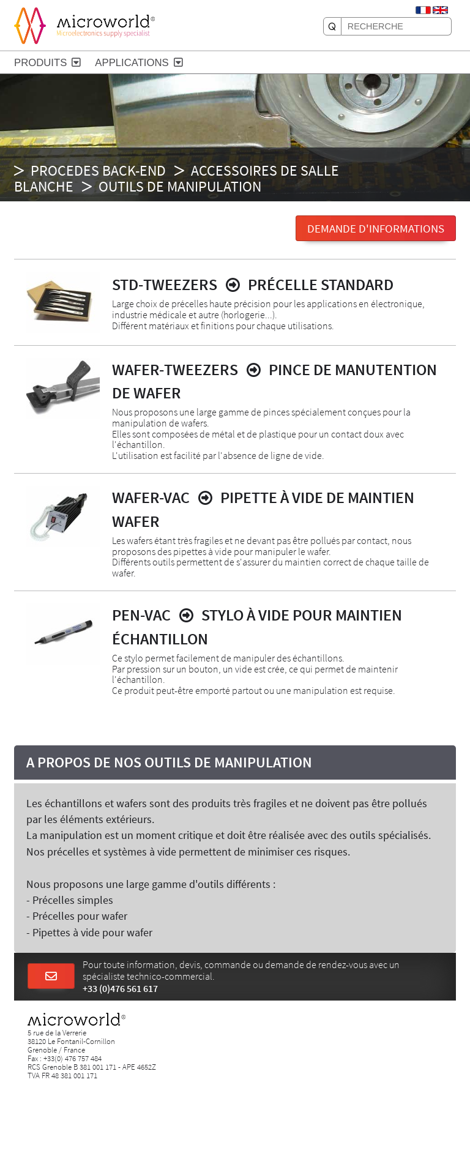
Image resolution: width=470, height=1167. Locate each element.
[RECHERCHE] (332, 26)
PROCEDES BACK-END (98, 170)
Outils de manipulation (180, 186)
